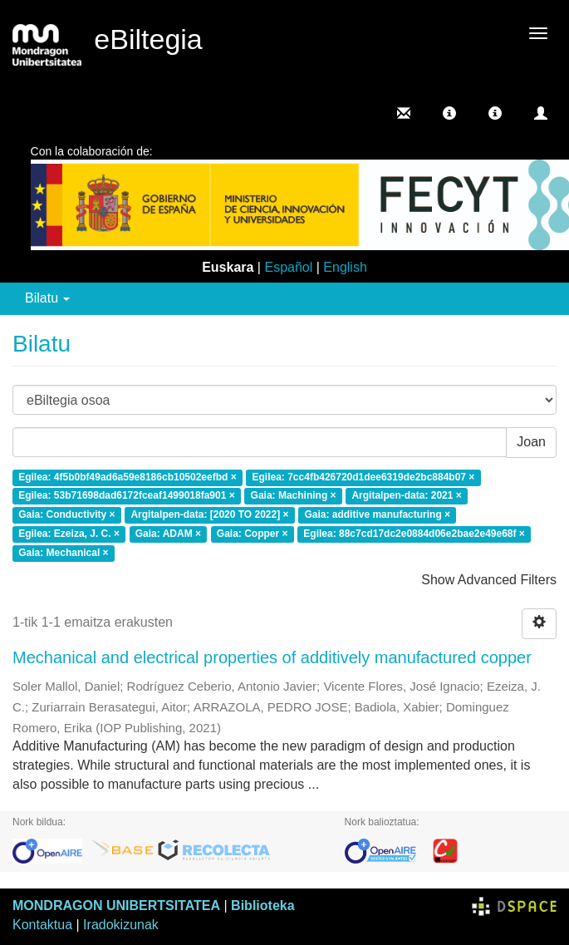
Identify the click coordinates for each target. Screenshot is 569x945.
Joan (531, 442)
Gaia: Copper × (252, 533)
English (344, 267)
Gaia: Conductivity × (66, 515)
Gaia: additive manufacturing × (377, 515)
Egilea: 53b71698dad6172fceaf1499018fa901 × (126, 496)
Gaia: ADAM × (168, 533)
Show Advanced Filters (489, 580)
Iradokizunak (121, 925)
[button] (449, 113)
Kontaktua (42, 925)
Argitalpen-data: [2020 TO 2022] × (209, 515)
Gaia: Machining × (293, 496)
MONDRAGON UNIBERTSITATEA (116, 905)
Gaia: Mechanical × (63, 553)
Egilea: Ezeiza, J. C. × (69, 533)
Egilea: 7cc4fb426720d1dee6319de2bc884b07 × (364, 477)
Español (288, 267)
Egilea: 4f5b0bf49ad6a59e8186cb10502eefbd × (127, 477)
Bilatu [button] (47, 298)
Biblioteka (262, 905)
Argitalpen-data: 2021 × (406, 496)
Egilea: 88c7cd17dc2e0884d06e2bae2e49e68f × (414, 533)
